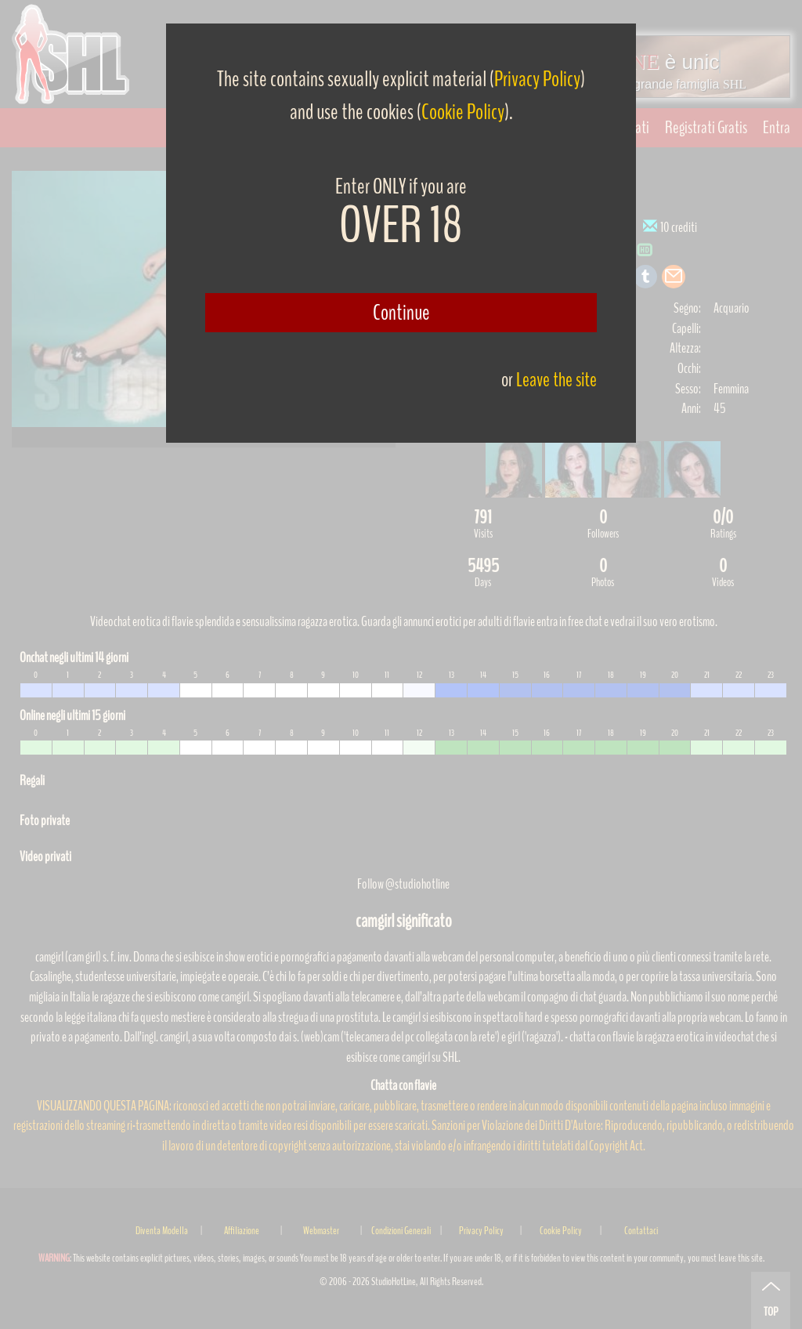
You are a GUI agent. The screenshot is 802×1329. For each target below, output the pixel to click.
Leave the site (556, 379)
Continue (401, 313)
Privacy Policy (537, 79)
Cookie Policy (462, 112)
